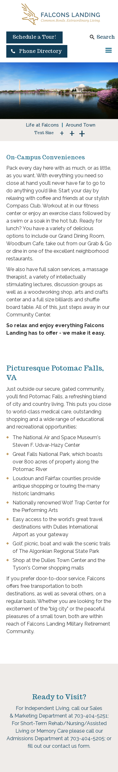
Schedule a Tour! (34, 37)
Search (106, 37)
